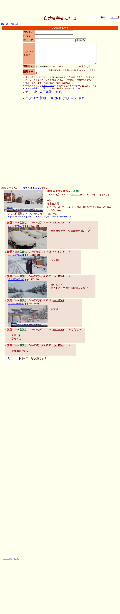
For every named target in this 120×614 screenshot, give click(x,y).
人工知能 (45, 92)
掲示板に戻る (9, 24)
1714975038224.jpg (18, 254)
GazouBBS (7, 559)
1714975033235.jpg (18, 225)
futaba (16, 559)
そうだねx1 (75, 329)
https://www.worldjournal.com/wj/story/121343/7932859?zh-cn (39, 216)
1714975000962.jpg (31, 188)
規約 (78, 88)
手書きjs (27, 55)
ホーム (114, 17)
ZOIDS (57, 92)
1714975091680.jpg (18, 303)
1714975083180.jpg (18, 279)
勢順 (66, 98)
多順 (58, 98)
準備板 (45, 85)
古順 (51, 98)
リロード (15, 358)
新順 (43, 98)
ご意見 (51, 85)
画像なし (82, 66)
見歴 (73, 98)
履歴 (81, 98)
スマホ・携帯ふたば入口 (36, 88)
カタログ (32, 98)
